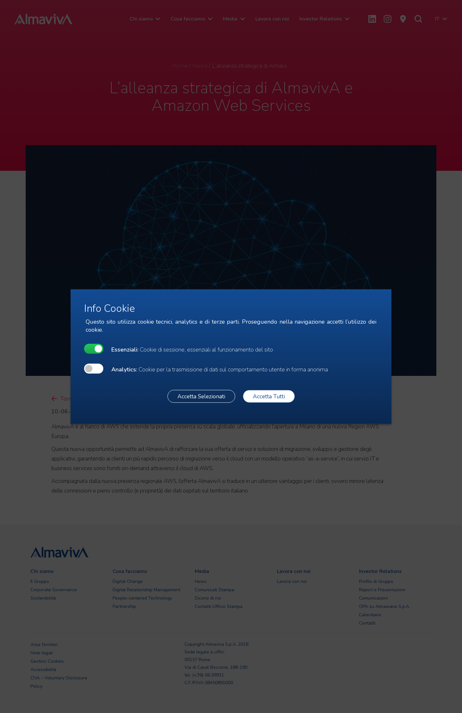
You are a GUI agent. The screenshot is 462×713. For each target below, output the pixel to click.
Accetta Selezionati (201, 396)
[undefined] (93, 349)
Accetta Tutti (269, 396)
